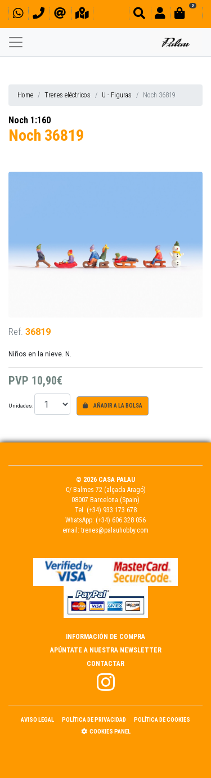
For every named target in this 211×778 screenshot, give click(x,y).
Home (25, 95)
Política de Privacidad (94, 719)
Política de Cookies (162, 719)
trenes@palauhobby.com (115, 530)
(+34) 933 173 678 (112, 510)
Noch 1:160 (29, 120)
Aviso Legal (37, 719)
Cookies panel (106, 731)
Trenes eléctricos (67, 95)
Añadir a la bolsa (112, 406)
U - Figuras (117, 95)
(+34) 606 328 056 (121, 520)
